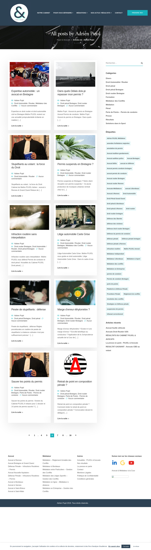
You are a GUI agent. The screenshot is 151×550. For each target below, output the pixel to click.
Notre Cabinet (43, 13)
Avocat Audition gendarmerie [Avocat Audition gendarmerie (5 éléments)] (118, 153)
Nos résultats (82, 463)
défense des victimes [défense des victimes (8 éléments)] (115, 224)
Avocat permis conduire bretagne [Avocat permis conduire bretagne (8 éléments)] (119, 168)
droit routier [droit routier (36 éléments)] (130, 209)
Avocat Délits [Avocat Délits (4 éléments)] (112, 163)
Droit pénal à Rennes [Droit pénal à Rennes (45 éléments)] (114, 209)
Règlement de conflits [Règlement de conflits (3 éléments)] (132, 294)
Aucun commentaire (29, 106)
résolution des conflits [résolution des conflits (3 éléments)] (115, 299)
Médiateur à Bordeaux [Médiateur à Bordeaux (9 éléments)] (115, 259)
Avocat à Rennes (15, 460)
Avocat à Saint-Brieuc (16, 488)
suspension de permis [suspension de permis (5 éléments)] (115, 309)
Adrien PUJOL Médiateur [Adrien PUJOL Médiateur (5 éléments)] (116, 138)
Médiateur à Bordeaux (51, 466)
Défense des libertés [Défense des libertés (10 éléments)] (114, 219)
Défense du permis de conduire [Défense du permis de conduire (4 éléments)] (118, 234)
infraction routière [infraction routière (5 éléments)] (113, 249)
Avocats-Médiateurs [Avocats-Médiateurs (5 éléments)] (114, 188)
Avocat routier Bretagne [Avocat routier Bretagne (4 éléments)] (116, 178)
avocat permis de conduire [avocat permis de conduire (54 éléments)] (117, 173)
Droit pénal (36, 318)
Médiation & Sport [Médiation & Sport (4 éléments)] (133, 259)
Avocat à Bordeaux (15, 482)
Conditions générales (85, 479)
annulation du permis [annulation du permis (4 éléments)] (115, 148)
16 (70, 435)
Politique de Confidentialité (87, 476)
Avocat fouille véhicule (115, 328)
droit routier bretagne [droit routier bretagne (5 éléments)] (115, 214)
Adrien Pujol (19, 100)
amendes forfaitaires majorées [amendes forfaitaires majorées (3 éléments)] (118, 143)
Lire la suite (16, 126)
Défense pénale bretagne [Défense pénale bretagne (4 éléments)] (131, 239)
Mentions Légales (84, 473)
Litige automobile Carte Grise (73, 234)
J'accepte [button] (126, 546)
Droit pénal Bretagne (68, 103)
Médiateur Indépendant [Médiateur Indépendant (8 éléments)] (115, 254)
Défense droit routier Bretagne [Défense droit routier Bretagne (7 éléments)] (118, 229)
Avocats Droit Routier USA (117, 332)
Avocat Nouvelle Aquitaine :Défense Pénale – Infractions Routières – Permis (23, 476)
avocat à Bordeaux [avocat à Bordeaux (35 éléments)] (132, 188)
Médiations (81, 13)
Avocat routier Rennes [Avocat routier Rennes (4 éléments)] (115, 183)
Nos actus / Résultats (100, 13)
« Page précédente (29, 435)
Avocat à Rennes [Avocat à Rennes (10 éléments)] (113, 193)
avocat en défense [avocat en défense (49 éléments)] (127, 163)
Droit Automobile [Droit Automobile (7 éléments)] (129, 193)
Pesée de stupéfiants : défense (28, 309)
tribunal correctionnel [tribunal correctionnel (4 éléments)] (115, 314)
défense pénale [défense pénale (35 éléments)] (112, 239)
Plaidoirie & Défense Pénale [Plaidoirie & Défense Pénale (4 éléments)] (117, 289)
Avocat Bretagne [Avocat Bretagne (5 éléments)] (133, 158)
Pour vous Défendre (62, 13)
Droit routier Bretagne (22, 246)
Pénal (108, 108)
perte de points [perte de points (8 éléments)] (112, 284)
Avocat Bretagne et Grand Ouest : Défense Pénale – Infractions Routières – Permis (23, 466)
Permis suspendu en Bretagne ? (75, 164)
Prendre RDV (137, 13)
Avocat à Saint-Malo (16, 491)
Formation (110, 97)
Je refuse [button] (136, 546)
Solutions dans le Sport (116, 123)
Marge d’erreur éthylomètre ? (73, 309)
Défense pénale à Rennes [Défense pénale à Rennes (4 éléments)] (116, 244)
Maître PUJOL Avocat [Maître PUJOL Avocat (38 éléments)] (132, 249)
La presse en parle (84, 466)
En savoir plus (114, 546)
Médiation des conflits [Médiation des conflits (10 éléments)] (115, 264)
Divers (108, 78)
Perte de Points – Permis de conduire (121, 112)
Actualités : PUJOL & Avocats (88, 460)
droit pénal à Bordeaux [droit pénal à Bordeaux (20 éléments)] (115, 203)
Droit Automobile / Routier (24, 103)
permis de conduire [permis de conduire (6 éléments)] (114, 274)
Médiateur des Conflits (74, 245)
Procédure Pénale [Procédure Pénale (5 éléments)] (113, 294)
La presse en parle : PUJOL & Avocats (122, 343)
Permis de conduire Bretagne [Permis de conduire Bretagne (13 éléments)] (118, 279)
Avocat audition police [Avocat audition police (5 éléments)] (115, 158)
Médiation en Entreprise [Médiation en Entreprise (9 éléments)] (116, 269)
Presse (109, 116)
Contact (118, 13)
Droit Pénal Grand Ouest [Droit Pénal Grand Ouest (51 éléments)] (116, 198)
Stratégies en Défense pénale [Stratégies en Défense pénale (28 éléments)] (118, 304)
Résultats (110, 120)
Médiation (110, 105)
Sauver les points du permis (27, 381)
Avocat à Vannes (14, 485)
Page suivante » (76, 435)
